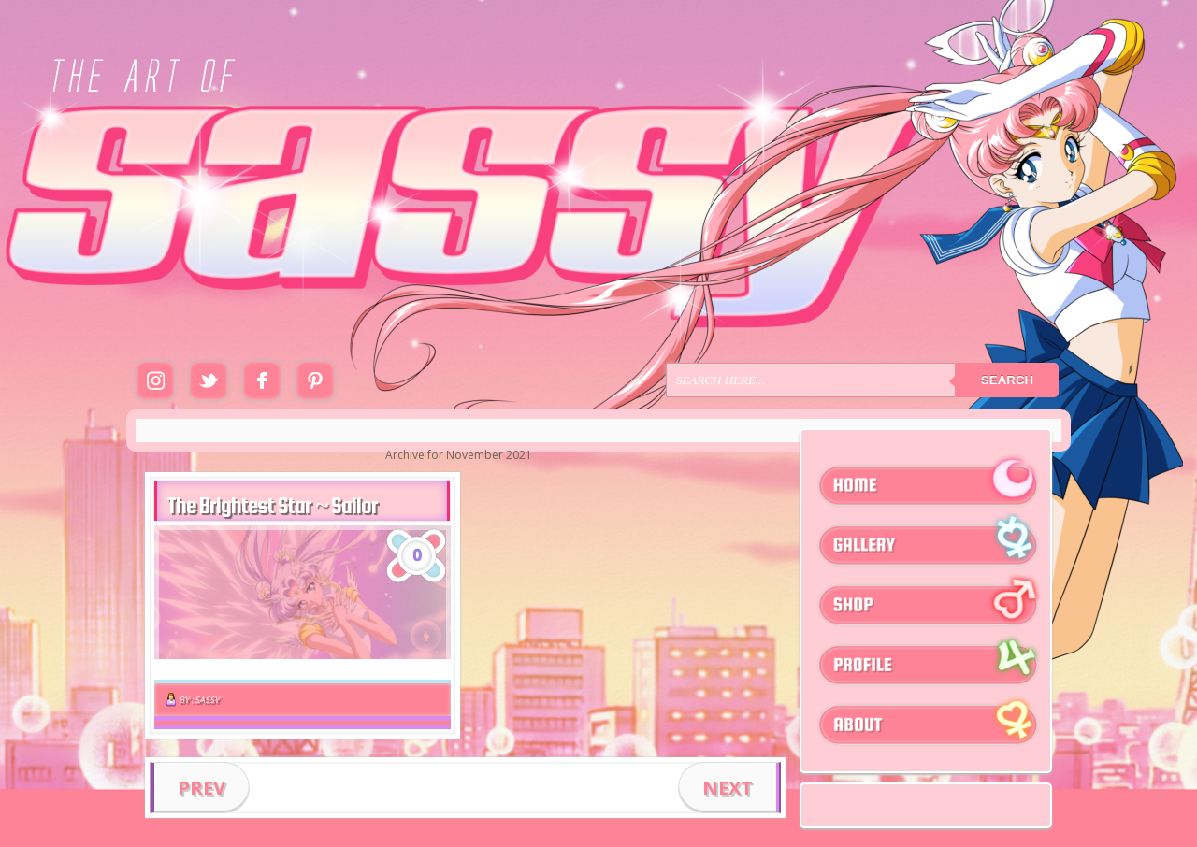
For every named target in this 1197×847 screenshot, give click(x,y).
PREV (201, 787)
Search (1007, 380)
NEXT (727, 787)
